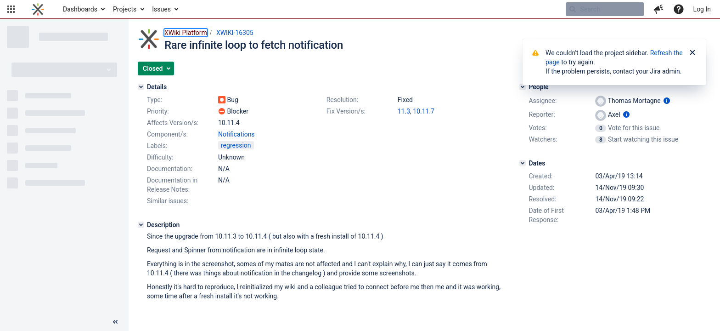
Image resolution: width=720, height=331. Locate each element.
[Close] (692, 52)
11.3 (404, 111)
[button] (11, 9)
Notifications (236, 134)
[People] (522, 87)
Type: (154, 99)
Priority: (158, 111)
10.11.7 (423, 111)
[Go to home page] (38, 9)
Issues (161, 9)
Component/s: (167, 134)
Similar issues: (167, 201)
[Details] (141, 87)
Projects (124, 9)
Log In (702, 9)
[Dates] (522, 163)
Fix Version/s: (346, 111)
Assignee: (543, 100)
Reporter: (542, 114)
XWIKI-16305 (234, 32)
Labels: (157, 145)
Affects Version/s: (172, 122)
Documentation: (169, 168)
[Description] (141, 225)
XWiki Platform (185, 32)
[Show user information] (666, 100)
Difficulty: (160, 157)
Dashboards (80, 9)
